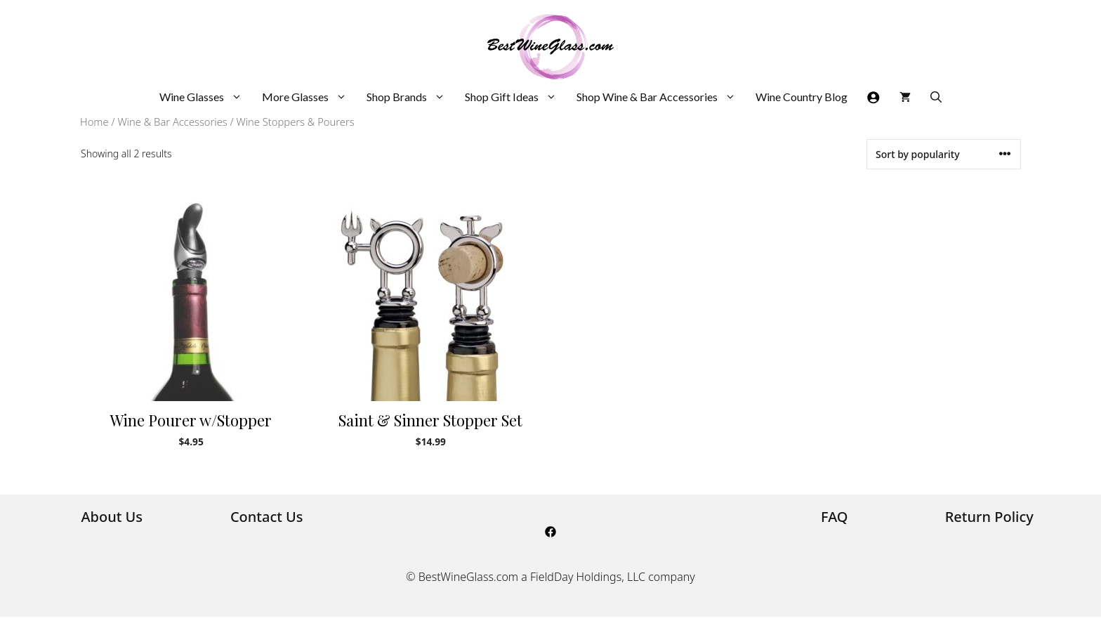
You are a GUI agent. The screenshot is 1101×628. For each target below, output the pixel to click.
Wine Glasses (205, 97)
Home (94, 122)
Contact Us (266, 516)
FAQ (834, 516)
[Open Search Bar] (936, 97)
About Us (112, 516)
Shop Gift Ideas (516, 97)
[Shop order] (943, 154)
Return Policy (989, 516)
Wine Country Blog (802, 96)
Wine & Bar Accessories (172, 122)
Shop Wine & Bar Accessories (661, 97)
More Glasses (309, 97)
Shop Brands (411, 97)
